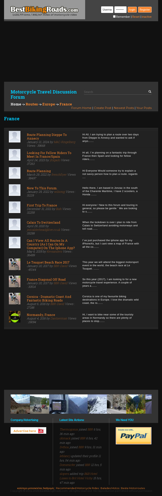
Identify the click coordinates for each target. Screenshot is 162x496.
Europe (48, 104)
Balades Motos (110, 488)
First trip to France (42, 205)
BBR (90, 429)
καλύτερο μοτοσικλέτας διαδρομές (35, 488)
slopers (65, 474)
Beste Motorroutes (133, 488)
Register (145, 9)
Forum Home (81, 108)
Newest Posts (124, 108)
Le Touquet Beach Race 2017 (48, 262)
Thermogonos (69, 429)
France (66, 104)
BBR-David (60, 266)
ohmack (65, 438)
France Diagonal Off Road (46, 279)
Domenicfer (68, 465)
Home (16, 104)
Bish (58, 209)
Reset (136, 17)
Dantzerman (58, 318)
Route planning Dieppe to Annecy (47, 136)
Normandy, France (41, 315)
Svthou (65, 447)
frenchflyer (58, 174)
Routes (32, 104)
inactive (147, 17)
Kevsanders (54, 251)
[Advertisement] (81, 48)
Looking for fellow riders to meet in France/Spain (49, 154)
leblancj (65, 456)
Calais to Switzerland (43, 222)
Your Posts (144, 108)
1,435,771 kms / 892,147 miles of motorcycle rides (44, 14)
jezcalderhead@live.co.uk (43, 230)
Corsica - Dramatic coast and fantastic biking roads (49, 298)
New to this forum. (42, 188)
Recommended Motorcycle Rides (77, 488)
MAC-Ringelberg (64, 142)
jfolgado (55, 160)
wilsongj (59, 192)
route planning (39, 171)
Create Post (102, 108)
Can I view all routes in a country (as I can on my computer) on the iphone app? (51, 244)
